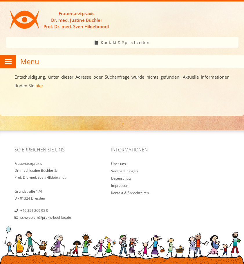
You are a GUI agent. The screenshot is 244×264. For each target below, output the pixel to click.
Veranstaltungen (124, 171)
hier (39, 85)
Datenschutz (121, 178)
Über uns (118, 163)
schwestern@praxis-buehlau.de (45, 217)
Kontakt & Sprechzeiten (125, 42)
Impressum (120, 185)
